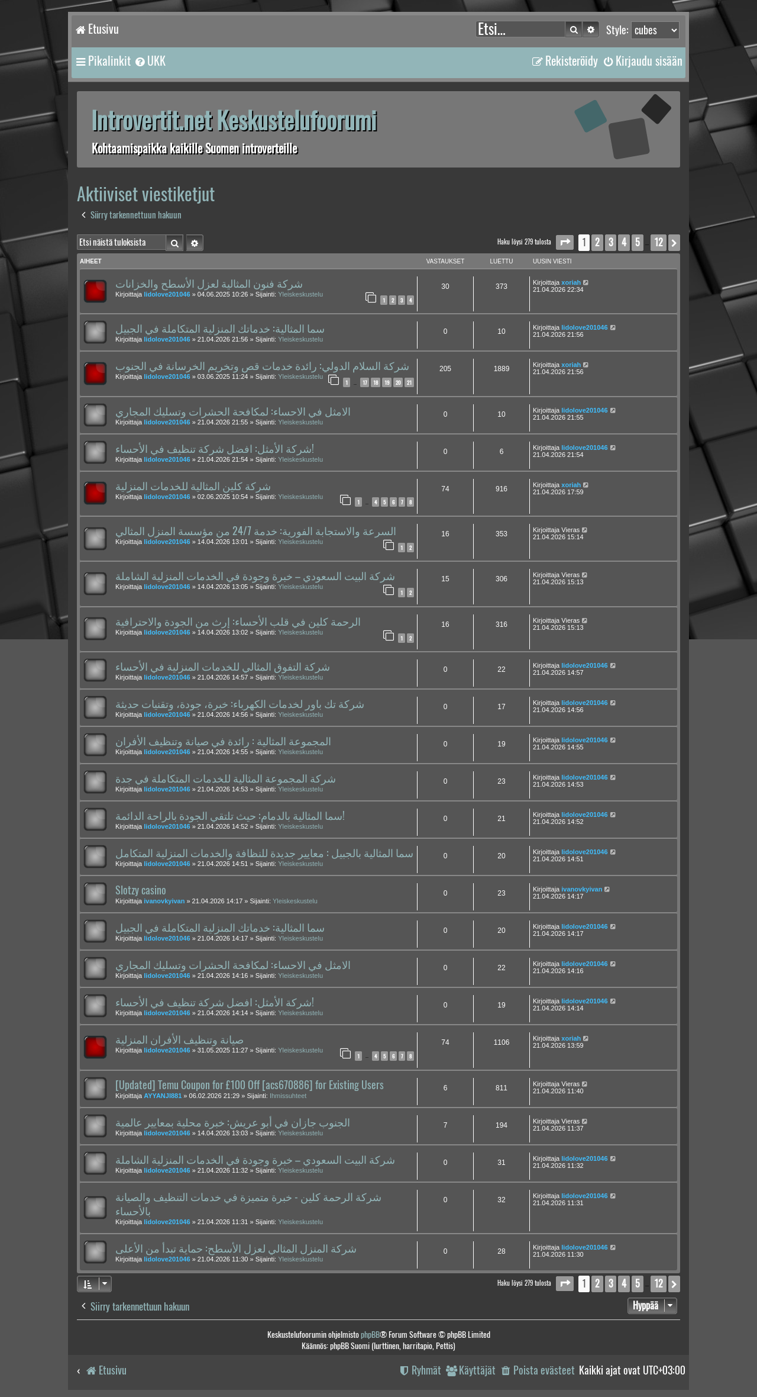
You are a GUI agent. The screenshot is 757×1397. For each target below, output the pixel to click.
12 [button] (658, 242)
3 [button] (611, 242)
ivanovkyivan (164, 900)
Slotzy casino (140, 890)
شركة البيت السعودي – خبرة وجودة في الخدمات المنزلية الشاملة (255, 576)
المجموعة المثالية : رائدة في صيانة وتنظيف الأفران (223, 741)
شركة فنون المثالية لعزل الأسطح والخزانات (209, 283)
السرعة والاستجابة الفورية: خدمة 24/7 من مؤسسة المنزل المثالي (255, 531)
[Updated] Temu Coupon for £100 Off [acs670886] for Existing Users (249, 1085)
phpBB (370, 1334)
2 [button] (597, 242)
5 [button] (637, 242)
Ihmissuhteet (288, 1095)
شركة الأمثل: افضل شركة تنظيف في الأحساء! (214, 449)
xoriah (571, 282)
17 (365, 382)
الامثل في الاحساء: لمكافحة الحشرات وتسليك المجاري (233, 411)
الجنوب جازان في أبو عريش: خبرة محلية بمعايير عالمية (232, 1122)
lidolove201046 (167, 294)
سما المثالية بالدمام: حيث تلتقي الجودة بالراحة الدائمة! (230, 816)
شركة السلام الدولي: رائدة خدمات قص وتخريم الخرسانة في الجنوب (262, 366)
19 (386, 382)
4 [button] (624, 242)
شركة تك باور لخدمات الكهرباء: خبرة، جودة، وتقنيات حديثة (239, 704)
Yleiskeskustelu (300, 294)
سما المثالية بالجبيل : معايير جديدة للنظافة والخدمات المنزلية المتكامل (264, 853)
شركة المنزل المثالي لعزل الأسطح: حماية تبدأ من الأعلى (236, 1248)
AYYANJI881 (163, 1095)
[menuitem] (150, 61)
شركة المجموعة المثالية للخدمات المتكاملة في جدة (225, 778)
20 (398, 382)
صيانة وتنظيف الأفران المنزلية (179, 1039)
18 (375, 382)
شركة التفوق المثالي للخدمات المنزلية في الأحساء (222, 666)
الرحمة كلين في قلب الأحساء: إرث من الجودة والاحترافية (238, 621)
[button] (565, 242)
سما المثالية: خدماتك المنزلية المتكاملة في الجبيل (220, 328)
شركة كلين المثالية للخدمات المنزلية (193, 486)
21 (409, 382)
